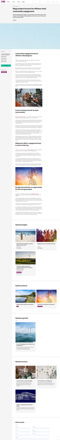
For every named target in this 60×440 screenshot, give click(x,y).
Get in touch (6, 65)
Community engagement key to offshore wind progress (5, 54)
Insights (23, 1)
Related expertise (4, 59)
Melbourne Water (30, 149)
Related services (3, 61)
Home (13, 6)
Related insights (3, 56)
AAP (18, 6)
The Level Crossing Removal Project (20, 116)
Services (9, 1)
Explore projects (3, 58)
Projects (18, 1)
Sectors (14, 1)
